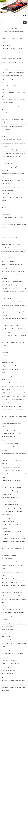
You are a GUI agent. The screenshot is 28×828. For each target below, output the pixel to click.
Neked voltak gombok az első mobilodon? (12, 562)
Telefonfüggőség (5, 636)
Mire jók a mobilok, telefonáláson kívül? (11, 497)
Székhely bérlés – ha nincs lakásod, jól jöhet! (12, 606)
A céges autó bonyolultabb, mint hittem (11, 38)
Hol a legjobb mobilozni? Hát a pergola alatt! (12, 406)
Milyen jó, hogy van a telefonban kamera (11, 487)
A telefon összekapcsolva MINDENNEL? (11, 156)
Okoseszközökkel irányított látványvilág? (11, 582)
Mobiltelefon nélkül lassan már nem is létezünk (13, 538)
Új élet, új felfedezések (7, 673)
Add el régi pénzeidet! (7, 163)
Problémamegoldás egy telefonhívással (11, 595)
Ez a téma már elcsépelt (7, 362)
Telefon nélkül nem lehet (7, 629)
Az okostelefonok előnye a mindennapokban (12, 271)
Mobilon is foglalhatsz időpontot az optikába (12, 508)
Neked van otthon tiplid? (7, 558)
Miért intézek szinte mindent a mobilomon (12, 484)
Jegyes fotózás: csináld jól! (8, 440)
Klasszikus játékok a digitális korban (10, 443)
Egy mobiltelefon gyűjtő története (10, 325)
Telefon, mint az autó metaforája (9, 633)
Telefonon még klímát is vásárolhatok (11, 640)
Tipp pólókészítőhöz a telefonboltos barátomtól (13, 653)
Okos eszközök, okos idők (8, 579)
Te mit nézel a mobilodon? (8, 626)
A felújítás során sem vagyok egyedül (11, 58)
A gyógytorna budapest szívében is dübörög (12, 72)
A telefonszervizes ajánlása (8, 160)
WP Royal (20, 825)
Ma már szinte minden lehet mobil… (10, 467)
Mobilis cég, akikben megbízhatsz (10, 504)
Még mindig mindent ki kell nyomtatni (10, 480)
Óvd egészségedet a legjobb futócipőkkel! (12, 592)
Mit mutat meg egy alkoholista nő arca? (11, 501)
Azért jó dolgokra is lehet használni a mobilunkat (13, 288)
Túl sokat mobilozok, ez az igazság (10, 663)
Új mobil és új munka (6, 677)
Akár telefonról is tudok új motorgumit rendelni (13, 187)
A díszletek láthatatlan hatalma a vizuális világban (13, 48)
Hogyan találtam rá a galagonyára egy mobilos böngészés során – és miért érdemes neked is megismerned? (13, 399)
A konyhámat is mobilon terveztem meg (11, 75)
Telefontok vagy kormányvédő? (9, 650)
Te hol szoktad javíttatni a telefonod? (11, 622)
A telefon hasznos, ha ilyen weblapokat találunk (13, 153)
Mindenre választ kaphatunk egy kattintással (12, 491)
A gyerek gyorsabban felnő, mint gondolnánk (12, 69)
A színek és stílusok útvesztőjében (10, 150)
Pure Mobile (14, 5)
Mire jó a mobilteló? (6, 494)
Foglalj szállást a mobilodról (8, 366)
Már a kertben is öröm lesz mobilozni (10, 470)
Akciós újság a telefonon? (7, 190)
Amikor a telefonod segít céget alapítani (11, 194)
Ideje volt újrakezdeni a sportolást (10, 430)
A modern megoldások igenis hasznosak (11, 139)
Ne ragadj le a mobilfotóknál (8, 555)
